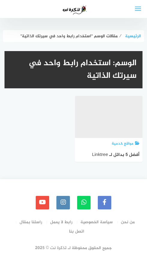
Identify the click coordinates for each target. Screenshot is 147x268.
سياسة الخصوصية (96, 222)
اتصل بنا (76, 231)
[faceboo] (104, 202)
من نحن (128, 222)
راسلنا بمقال (31, 222)
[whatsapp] (84, 202)
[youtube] (42, 202)
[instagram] (63, 202)
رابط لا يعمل (61, 222)
